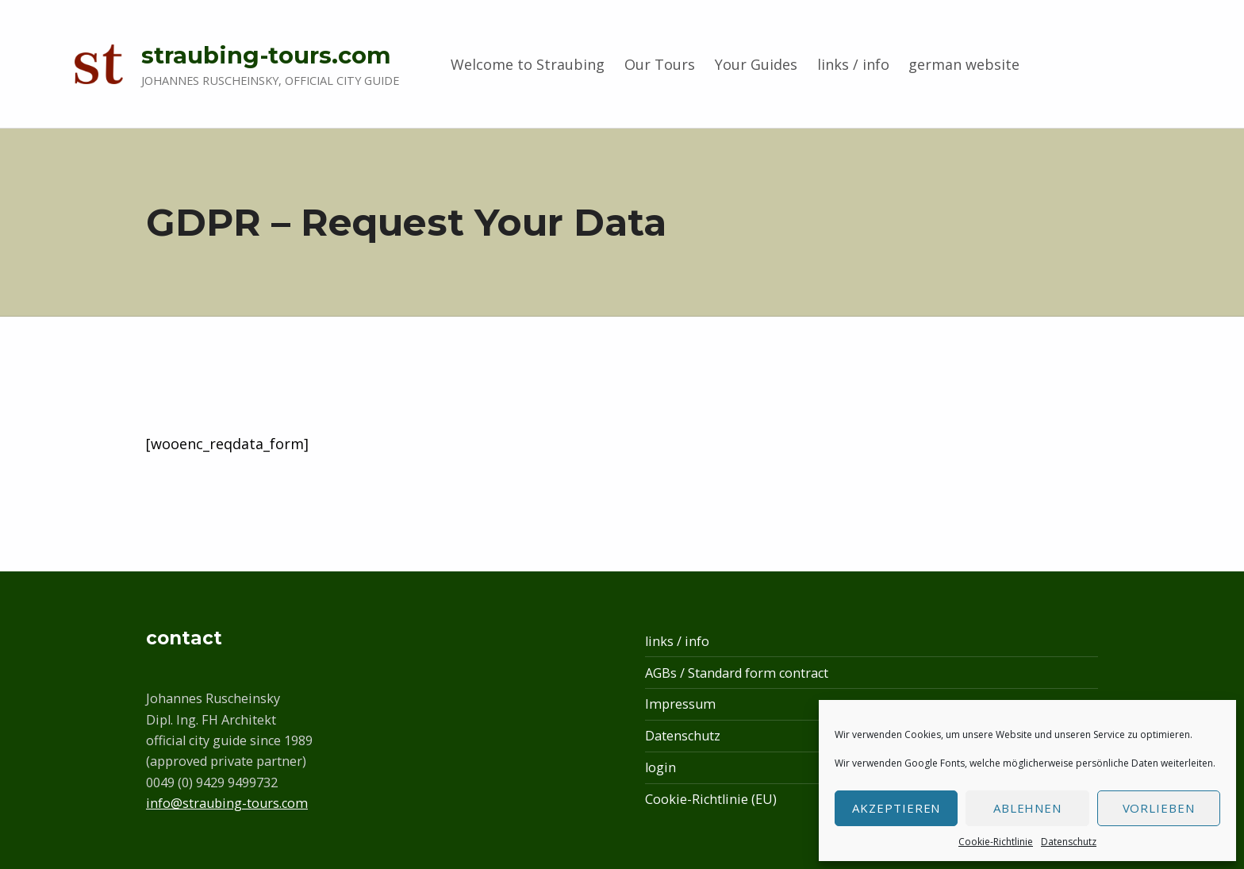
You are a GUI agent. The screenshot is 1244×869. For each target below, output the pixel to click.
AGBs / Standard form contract (736, 673)
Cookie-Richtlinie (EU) (711, 799)
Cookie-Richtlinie (995, 841)
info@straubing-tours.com (227, 803)
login (660, 767)
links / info (853, 64)
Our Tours (659, 64)
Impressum (680, 704)
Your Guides (756, 64)
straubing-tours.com (266, 55)
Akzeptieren (896, 808)
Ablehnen (1027, 808)
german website (963, 64)
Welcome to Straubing (528, 64)
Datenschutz (1068, 841)
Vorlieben (1159, 808)
